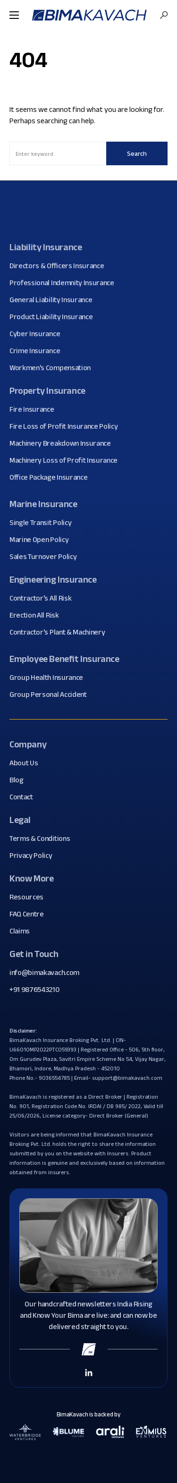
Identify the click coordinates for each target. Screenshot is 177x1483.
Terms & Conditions (43, 838)
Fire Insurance (35, 409)
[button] (14, 15)
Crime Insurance (38, 350)
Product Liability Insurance (54, 316)
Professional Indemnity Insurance (65, 282)
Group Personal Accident (51, 694)
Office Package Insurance (51, 477)
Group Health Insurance (49, 677)
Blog (20, 780)
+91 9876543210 (34, 989)
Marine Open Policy (42, 539)
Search (137, 153)
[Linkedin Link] (89, 1372)
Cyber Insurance (38, 333)
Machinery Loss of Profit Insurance (67, 460)
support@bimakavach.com (127, 1078)
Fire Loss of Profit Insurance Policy (67, 426)
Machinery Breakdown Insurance (63, 443)
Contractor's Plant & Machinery (60, 632)
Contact (24, 797)
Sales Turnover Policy (46, 556)
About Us (27, 763)
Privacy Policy (34, 855)
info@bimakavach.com (44, 972)
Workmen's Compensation (53, 367)
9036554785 (54, 1078)
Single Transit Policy (43, 522)
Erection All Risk (37, 615)
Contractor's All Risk (43, 598)
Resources (30, 897)
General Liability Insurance (54, 299)
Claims (23, 931)
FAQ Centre (30, 914)
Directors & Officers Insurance (60, 265)
